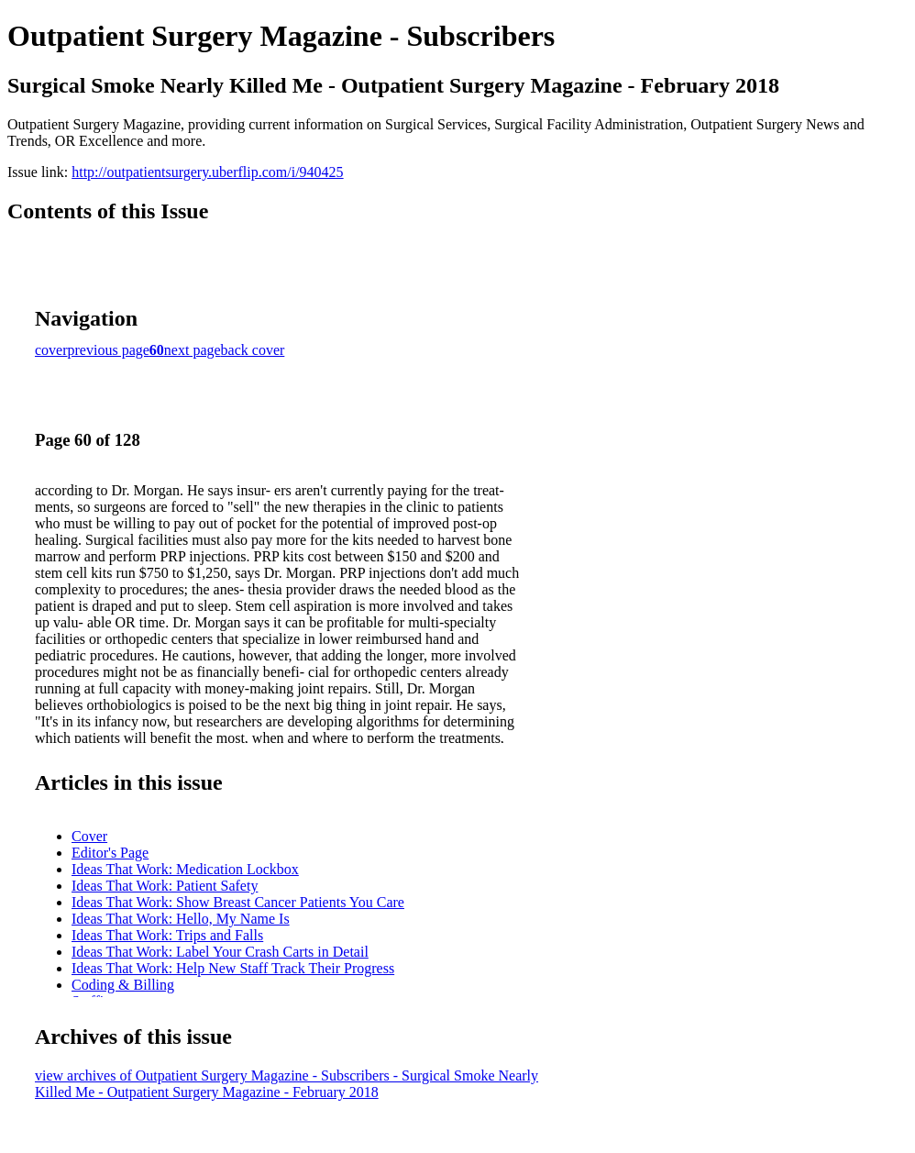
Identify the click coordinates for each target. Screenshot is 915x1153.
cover (51, 350)
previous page (108, 350)
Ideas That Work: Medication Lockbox (185, 869)
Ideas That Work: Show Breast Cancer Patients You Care (238, 902)
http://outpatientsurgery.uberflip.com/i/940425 (207, 172)
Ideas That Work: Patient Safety (165, 885)
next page (192, 350)
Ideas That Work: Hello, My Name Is (181, 918)
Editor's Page (110, 852)
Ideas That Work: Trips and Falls (167, 935)
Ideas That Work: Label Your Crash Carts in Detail (220, 951)
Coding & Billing (123, 984)
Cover (89, 836)
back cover (253, 350)
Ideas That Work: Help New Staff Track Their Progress (233, 968)
